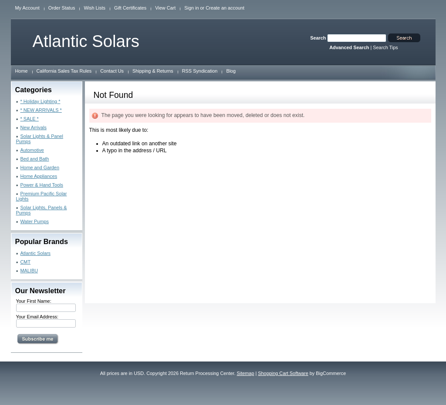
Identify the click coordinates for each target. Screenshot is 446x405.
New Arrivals (33, 127)
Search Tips (385, 47)
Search (318, 37)
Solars (86, 41)
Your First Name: (33, 301)
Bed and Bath (34, 158)
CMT (25, 261)
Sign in (191, 7)
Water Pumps (34, 221)
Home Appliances (38, 176)
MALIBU (29, 270)
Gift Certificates (130, 7)
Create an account (225, 7)
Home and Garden (39, 167)
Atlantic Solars (35, 253)
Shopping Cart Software (283, 373)
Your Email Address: (37, 316)
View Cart (165, 7)
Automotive (32, 150)
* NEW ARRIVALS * (41, 110)
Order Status (61, 7)
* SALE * (29, 118)
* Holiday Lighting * (40, 101)
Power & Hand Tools (41, 184)
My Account (27, 7)
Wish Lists (94, 7)
